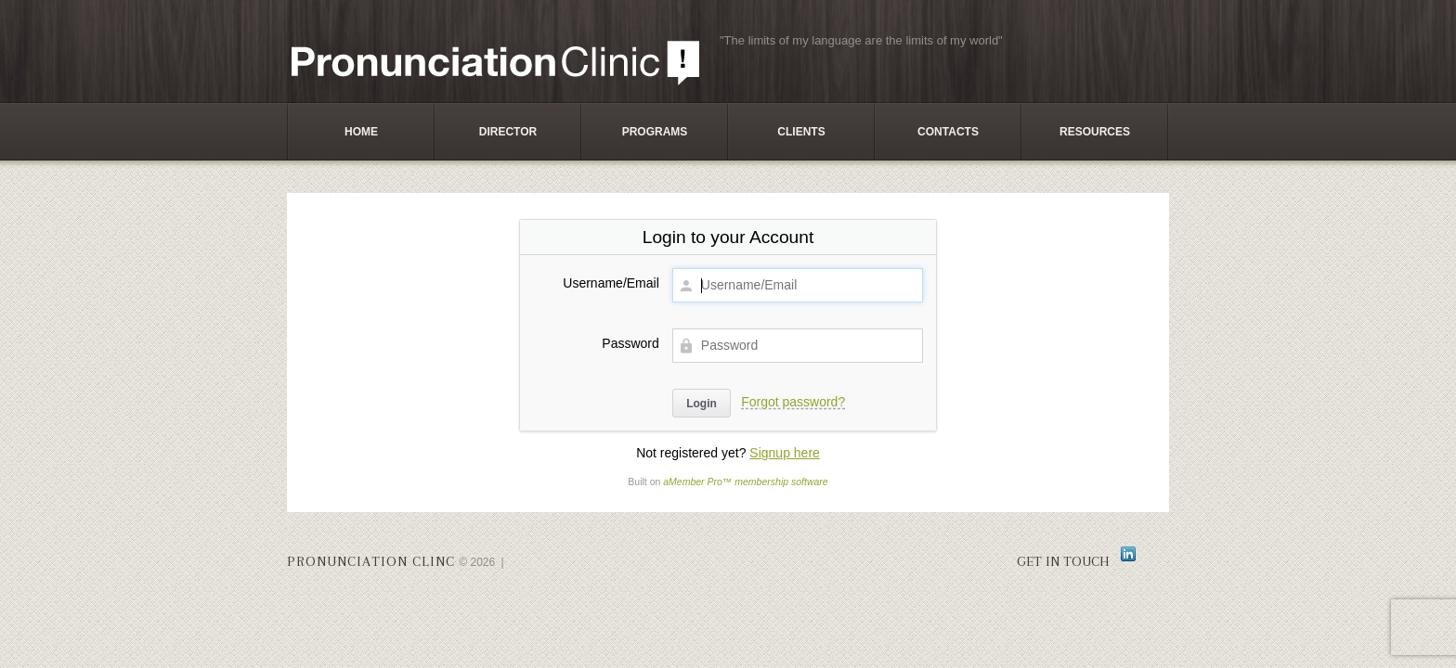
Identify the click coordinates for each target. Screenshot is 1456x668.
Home (361, 131)
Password (630, 343)
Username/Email (610, 283)
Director (508, 131)
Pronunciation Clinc (371, 561)
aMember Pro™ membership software (745, 481)
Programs (655, 131)
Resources (1095, 131)
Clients (801, 131)
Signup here (784, 452)
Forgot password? (793, 401)
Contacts (948, 131)
